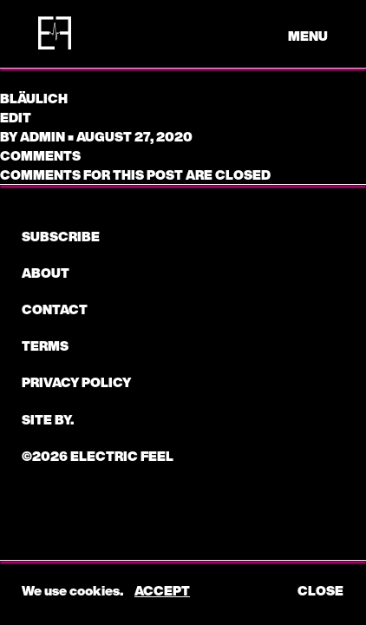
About (45, 272)
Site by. (48, 419)
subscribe (61, 236)
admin (42, 136)
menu (308, 35)
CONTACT (55, 309)
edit (15, 117)
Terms (45, 345)
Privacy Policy (76, 381)
